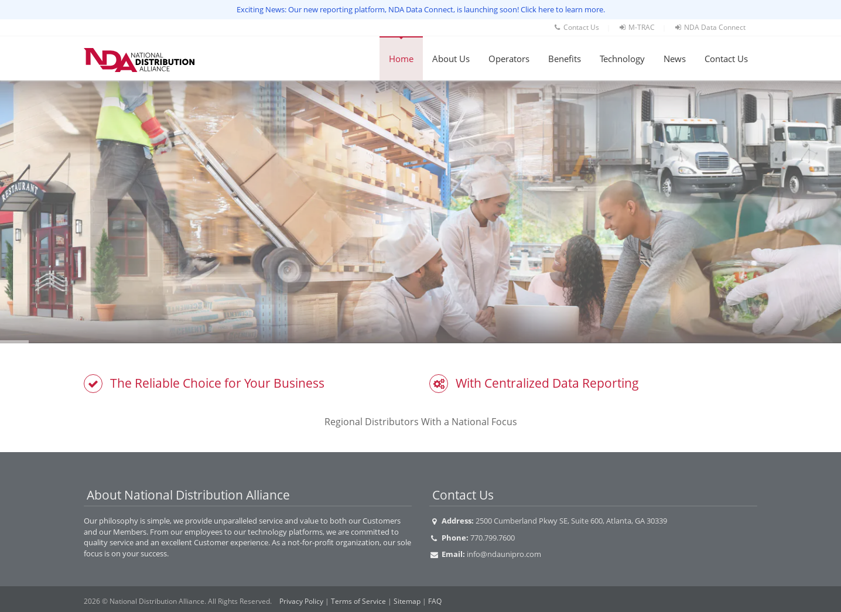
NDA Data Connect (710, 27)
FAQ (435, 601)
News (675, 58)
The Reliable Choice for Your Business (217, 383)
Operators (508, 58)
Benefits (564, 58)
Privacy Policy (301, 601)
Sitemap (407, 601)
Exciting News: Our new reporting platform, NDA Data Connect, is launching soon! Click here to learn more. (421, 9)
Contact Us (576, 27)
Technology (622, 58)
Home (401, 58)
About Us (451, 58)
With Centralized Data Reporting (547, 383)
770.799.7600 (492, 537)
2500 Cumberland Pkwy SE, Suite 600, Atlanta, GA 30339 (571, 520)
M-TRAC (636, 27)
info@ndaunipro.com (504, 554)
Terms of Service (358, 601)
